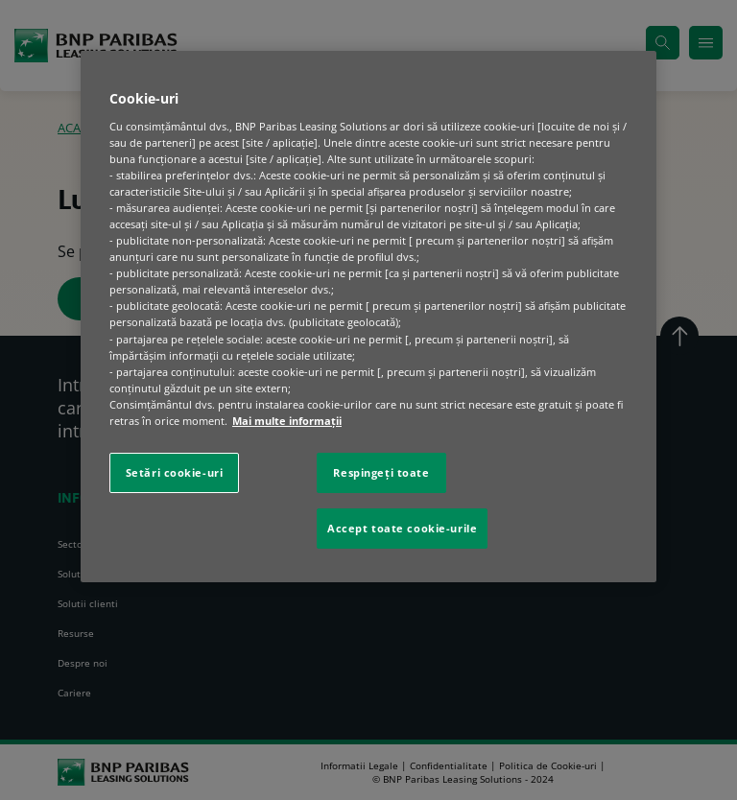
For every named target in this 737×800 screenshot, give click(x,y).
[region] (368, 316)
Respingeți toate (381, 472)
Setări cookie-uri (175, 472)
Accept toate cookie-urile (402, 528)
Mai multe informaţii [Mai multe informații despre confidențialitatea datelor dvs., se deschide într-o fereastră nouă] (287, 420)
